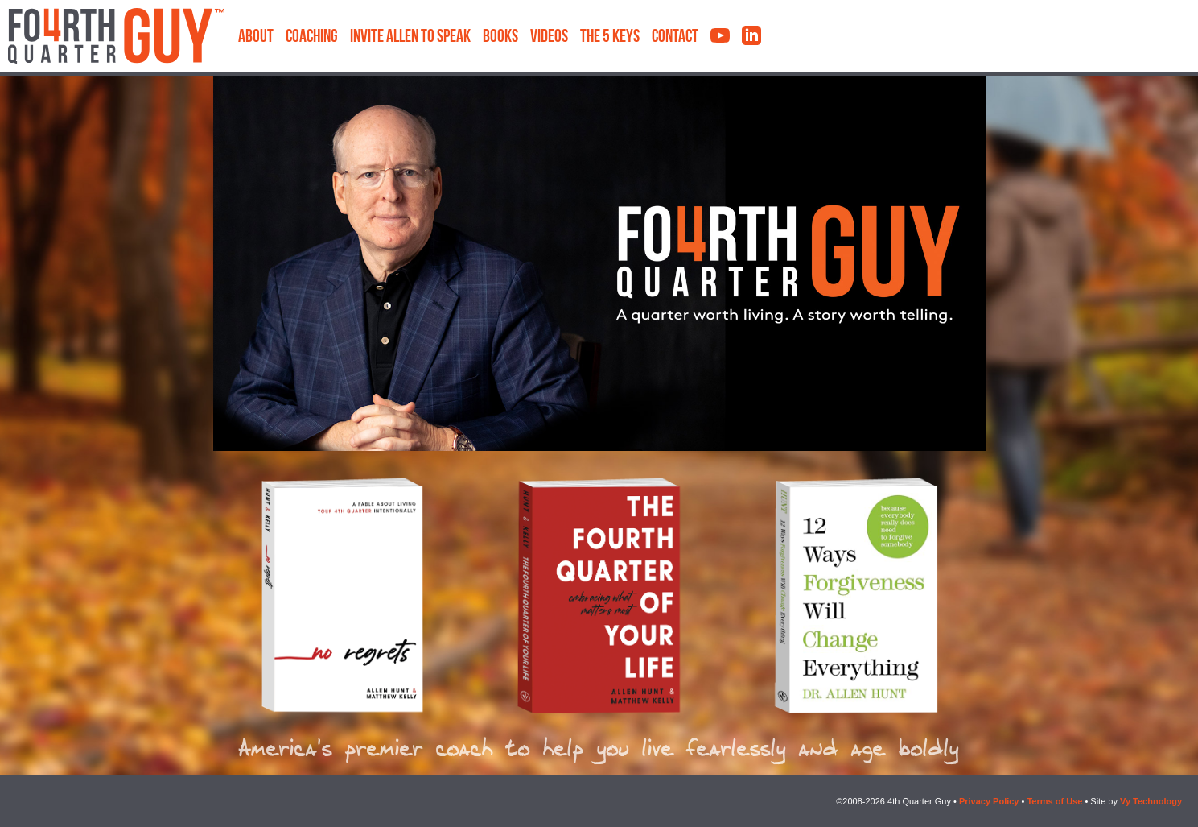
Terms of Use (1054, 801)
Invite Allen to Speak (410, 37)
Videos (549, 37)
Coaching (312, 37)
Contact (675, 37)
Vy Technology (1151, 801)
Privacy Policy (989, 801)
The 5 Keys (610, 37)
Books (500, 37)
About (256, 37)
